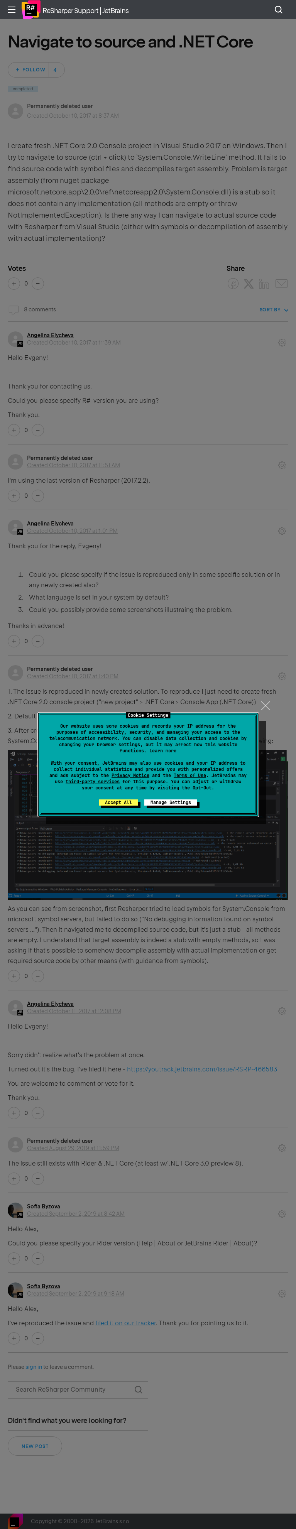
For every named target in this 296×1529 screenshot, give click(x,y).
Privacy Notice (130, 775)
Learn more (162, 751)
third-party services (93, 782)
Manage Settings (171, 802)
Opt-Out (202, 788)
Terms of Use (190, 775)
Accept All (118, 802)
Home (31, 9)
